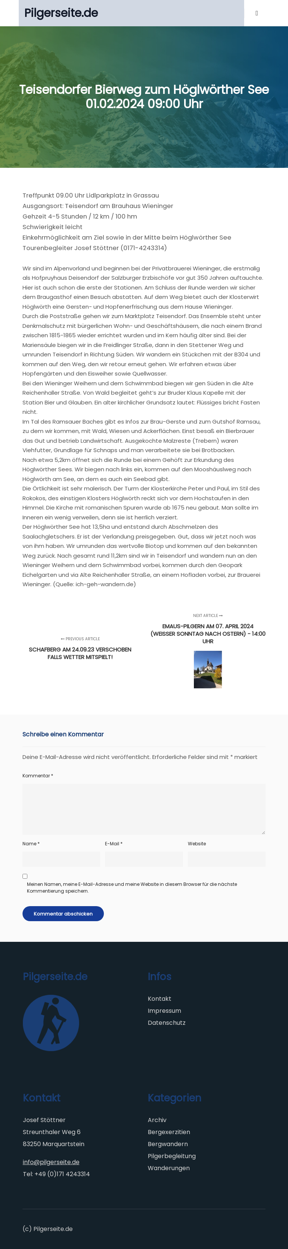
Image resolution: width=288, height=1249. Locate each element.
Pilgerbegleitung (172, 1156)
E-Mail (114, 843)
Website (197, 843)
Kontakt (159, 998)
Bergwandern (168, 1144)
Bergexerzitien (169, 1132)
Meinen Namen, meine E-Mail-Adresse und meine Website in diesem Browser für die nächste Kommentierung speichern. (132, 887)
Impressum (164, 1010)
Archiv (157, 1120)
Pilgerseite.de (61, 13)
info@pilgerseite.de (51, 1162)
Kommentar (37, 775)
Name (31, 843)
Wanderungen (169, 1168)
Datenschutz (167, 1022)
